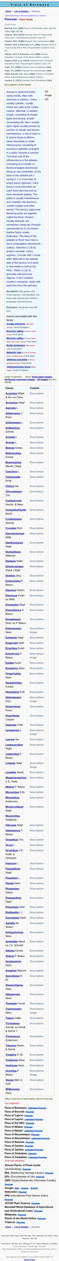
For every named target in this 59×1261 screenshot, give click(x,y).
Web (17, 1188)
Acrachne (11, 393)
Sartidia (10, 923)
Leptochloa (12, 754)
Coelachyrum (14, 500)
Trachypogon (13, 1009)
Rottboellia (12, 912)
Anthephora (13, 428)
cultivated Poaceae (37, 1108)
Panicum (11, 863)
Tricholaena (13, 1023)
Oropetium (12, 839)
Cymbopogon (14, 519)
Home (8, 11)
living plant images (42, 377)
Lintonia (10, 763)
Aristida (10, 437)
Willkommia (13, 1089)
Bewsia (10, 448)
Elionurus (11, 595)
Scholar (34, 1188)
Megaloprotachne (16, 777)
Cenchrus (11, 471)
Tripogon (11, 1045)
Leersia (10, 739)
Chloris (10, 486)
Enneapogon (13, 619)
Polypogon (12, 907)
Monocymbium (14, 806)
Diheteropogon (15, 566)
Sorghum (11, 970)
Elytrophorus (13, 610)
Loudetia (11, 772)
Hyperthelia (12, 715)
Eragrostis (12, 643)
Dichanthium (13, 552)
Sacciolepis (13, 917)
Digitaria (11, 561)
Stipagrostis (13, 994)
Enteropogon (13, 628)
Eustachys (12, 668)
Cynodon (11, 528)
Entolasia (11, 637)
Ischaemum (13, 730)
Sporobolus (13, 976)
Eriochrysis (12, 653)
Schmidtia (12, 941)
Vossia (10, 1080)
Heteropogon (13, 697)
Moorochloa (13, 816)
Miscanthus (13, 797)
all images (42, 379)
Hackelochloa (14, 682)
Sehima (10, 950)
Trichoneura (13, 1036)
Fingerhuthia (13, 673)
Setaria (10, 956)
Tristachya (12, 1060)
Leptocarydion (14, 744)
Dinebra (10, 575)
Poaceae (30, 1112)
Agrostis (11, 408)
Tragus (10, 1018)
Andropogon (13, 422)
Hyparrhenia (13, 706)
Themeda (11, 1003)
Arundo (10, 442)
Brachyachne (14, 462)
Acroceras (12, 402)
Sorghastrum (13, 961)
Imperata (11, 725)
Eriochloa (11, 648)
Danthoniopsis (14, 542)
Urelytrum (12, 1065)
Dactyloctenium (15, 533)
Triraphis (11, 1054)
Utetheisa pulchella (17, 359)
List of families (21, 11)
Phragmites (12, 888)
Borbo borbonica (16, 345)
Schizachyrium (14, 932)
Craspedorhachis (16, 510)
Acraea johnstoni (16, 324)
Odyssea (11, 825)
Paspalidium (13, 868)
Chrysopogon (14, 491)
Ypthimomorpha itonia (19, 367)
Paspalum (12, 878)
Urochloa (11, 1071)
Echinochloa (13, 581)
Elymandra (12, 604)
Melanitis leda (14, 352)
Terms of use (29, 1260)
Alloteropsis (13, 413)
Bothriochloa (13, 453)
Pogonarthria (13, 898)
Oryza (9, 845)
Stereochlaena (14, 985)
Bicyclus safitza (15, 331)
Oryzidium (12, 850)
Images (24, 1188)
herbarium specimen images (20, 379)
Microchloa (12, 792)
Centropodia (13, 477)
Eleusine (11, 590)
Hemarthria (12, 692)
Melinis (10, 787)
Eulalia (10, 663)
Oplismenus (13, 830)
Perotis (10, 883)
